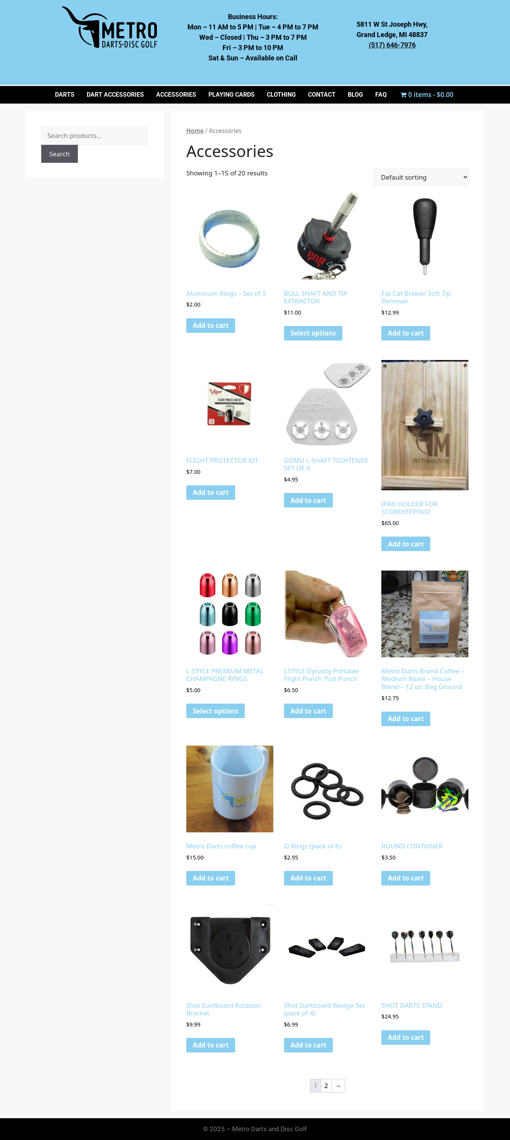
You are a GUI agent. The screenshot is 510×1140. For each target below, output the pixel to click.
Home (195, 130)
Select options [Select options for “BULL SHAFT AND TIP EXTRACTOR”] (313, 333)
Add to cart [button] (211, 325)
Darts (64, 94)
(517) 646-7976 (392, 45)
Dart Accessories (115, 94)
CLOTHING (281, 94)
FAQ (381, 94)
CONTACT (322, 94)
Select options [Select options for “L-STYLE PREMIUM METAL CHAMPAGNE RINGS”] (215, 711)
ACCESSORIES (176, 94)
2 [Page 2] (326, 1085)
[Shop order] (421, 177)
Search (59, 153)
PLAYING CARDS (231, 94)
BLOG (355, 94)
